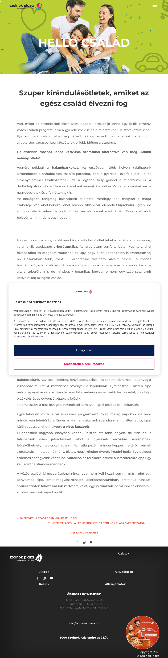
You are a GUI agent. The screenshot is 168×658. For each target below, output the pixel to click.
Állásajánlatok (115, 584)
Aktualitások (124, 571)
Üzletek (123, 553)
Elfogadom (84, 350)
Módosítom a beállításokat (84, 364)
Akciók (44, 571)
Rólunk (44, 584)
